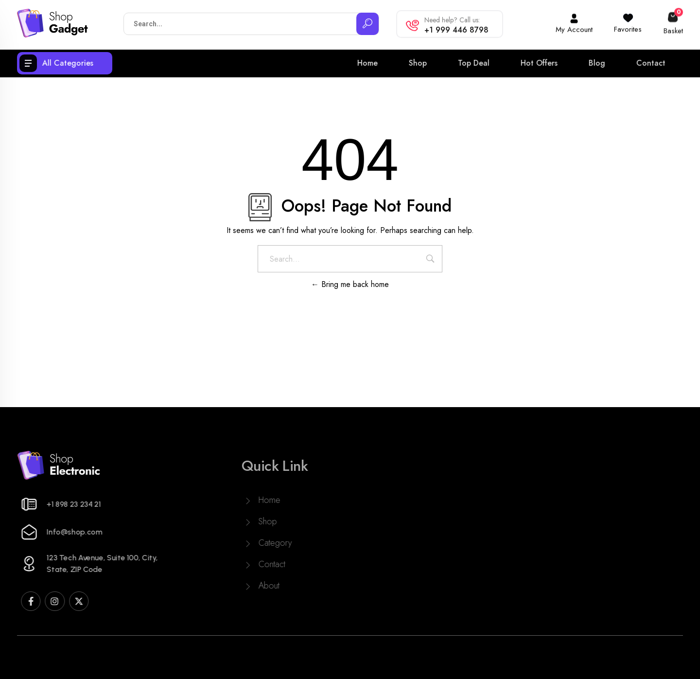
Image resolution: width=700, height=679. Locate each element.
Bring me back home (350, 284)
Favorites (628, 25)
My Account (574, 26)
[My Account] (574, 15)
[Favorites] (628, 14)
